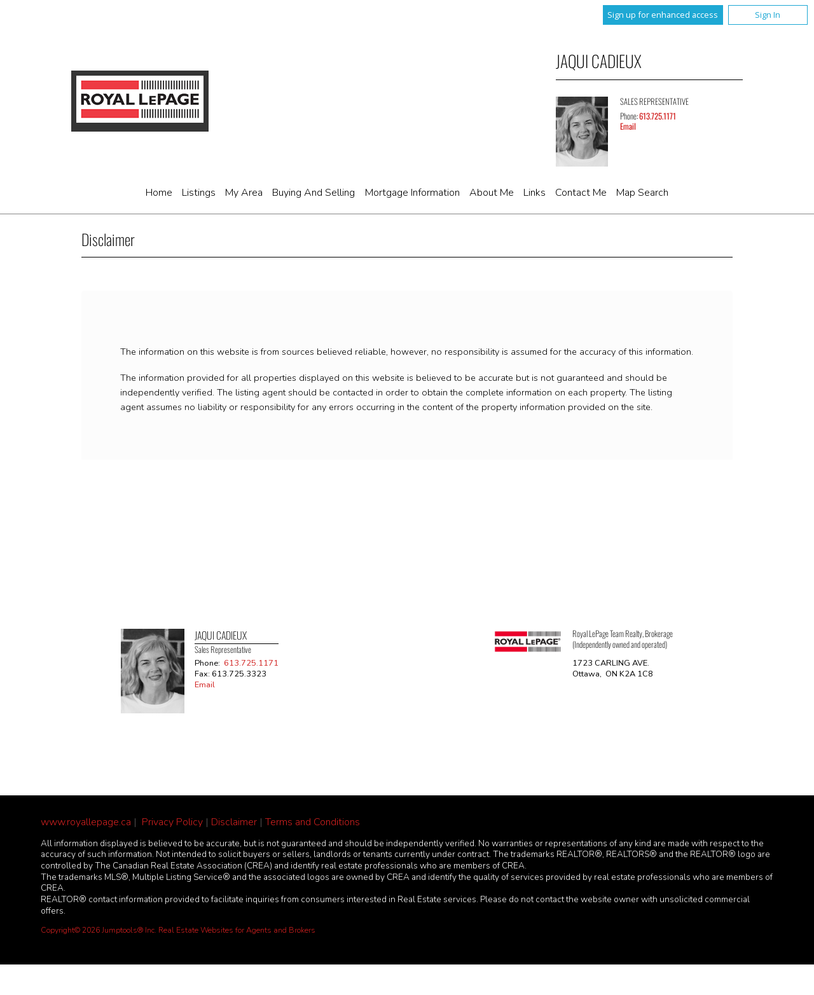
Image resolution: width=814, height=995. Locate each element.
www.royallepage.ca (86, 822)
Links (534, 193)
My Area (244, 193)
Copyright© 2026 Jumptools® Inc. (98, 930)
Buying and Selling (313, 193)
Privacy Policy (172, 822)
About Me (491, 193)
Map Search (642, 193)
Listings (199, 193)
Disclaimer (234, 822)
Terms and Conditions (312, 822)
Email (628, 126)
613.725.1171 (657, 116)
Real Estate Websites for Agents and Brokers (236, 930)
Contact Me (581, 193)
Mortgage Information (412, 193)
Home (159, 193)
